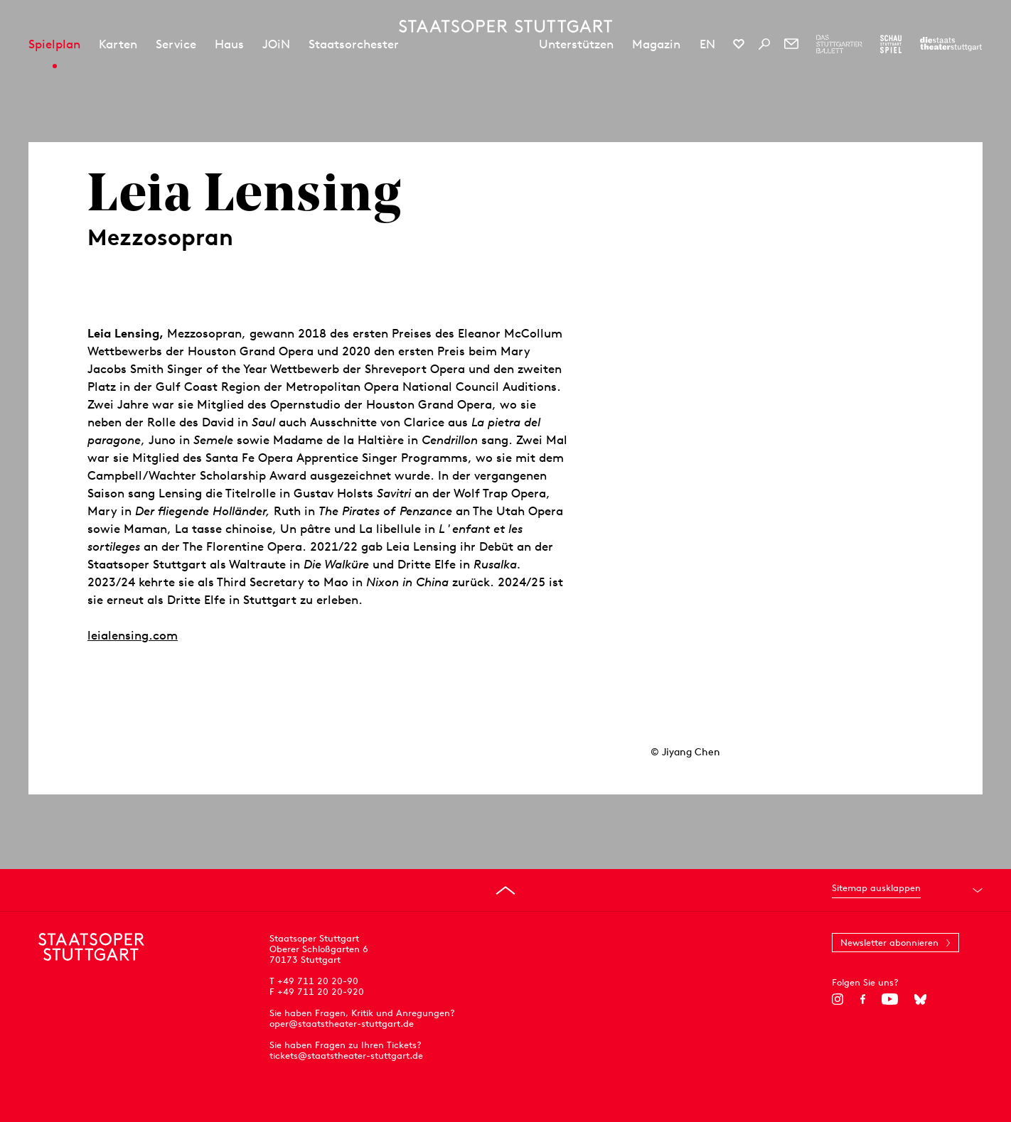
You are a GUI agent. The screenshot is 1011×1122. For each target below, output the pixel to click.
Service (176, 44)
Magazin (656, 44)
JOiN (276, 44)
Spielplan (54, 44)
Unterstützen (576, 44)
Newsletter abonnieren (889, 943)
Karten (118, 44)
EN (707, 44)
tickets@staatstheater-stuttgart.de (346, 1056)
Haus (229, 44)
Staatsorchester (354, 44)
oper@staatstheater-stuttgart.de (341, 1024)
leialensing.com (132, 635)
